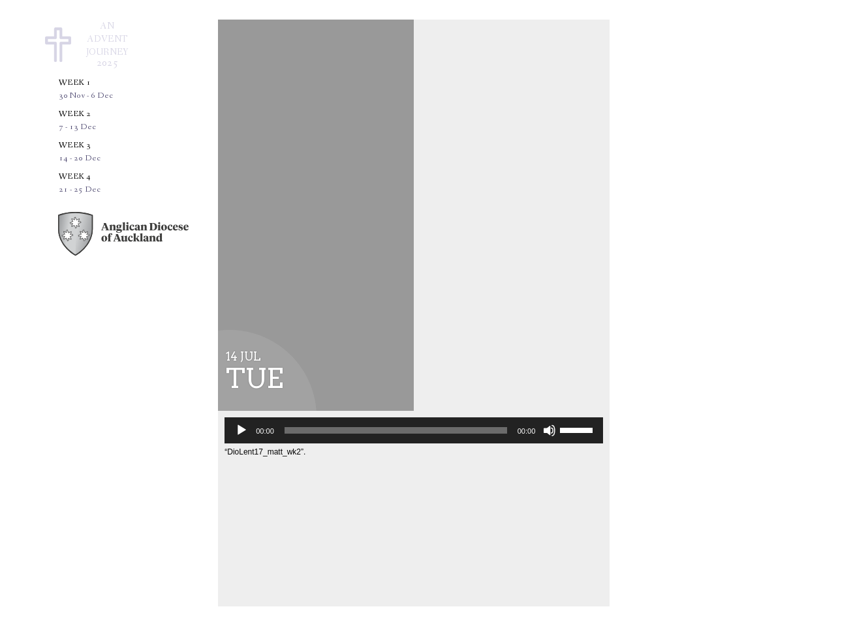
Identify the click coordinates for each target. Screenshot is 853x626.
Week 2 (77, 120)
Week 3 (80, 152)
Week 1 (86, 89)
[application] (414, 430)
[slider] (396, 430)
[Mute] (549, 430)
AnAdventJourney (107, 45)
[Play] (241, 430)
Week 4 (80, 183)
